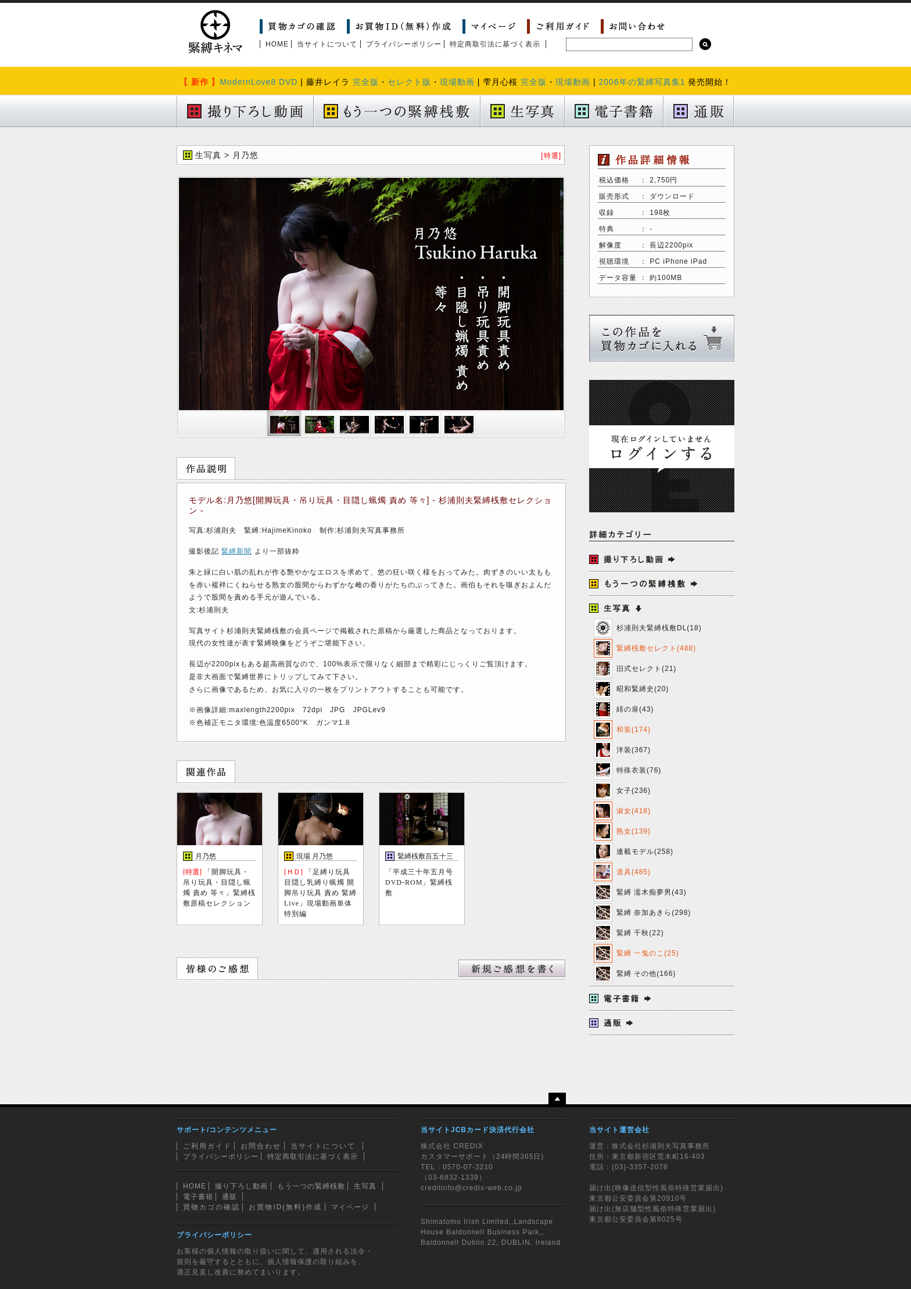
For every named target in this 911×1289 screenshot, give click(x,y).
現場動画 (457, 82)
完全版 (366, 82)
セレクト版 (409, 82)
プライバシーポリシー (404, 44)
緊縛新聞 (236, 551)
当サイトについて (327, 44)
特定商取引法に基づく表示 (495, 44)
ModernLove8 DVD (258, 82)
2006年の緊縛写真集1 (642, 82)
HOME (277, 44)
